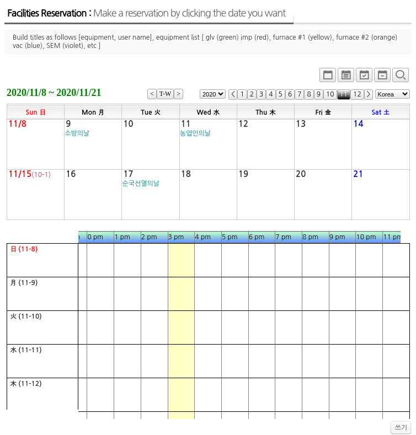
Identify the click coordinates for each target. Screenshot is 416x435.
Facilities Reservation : (146, 13)
